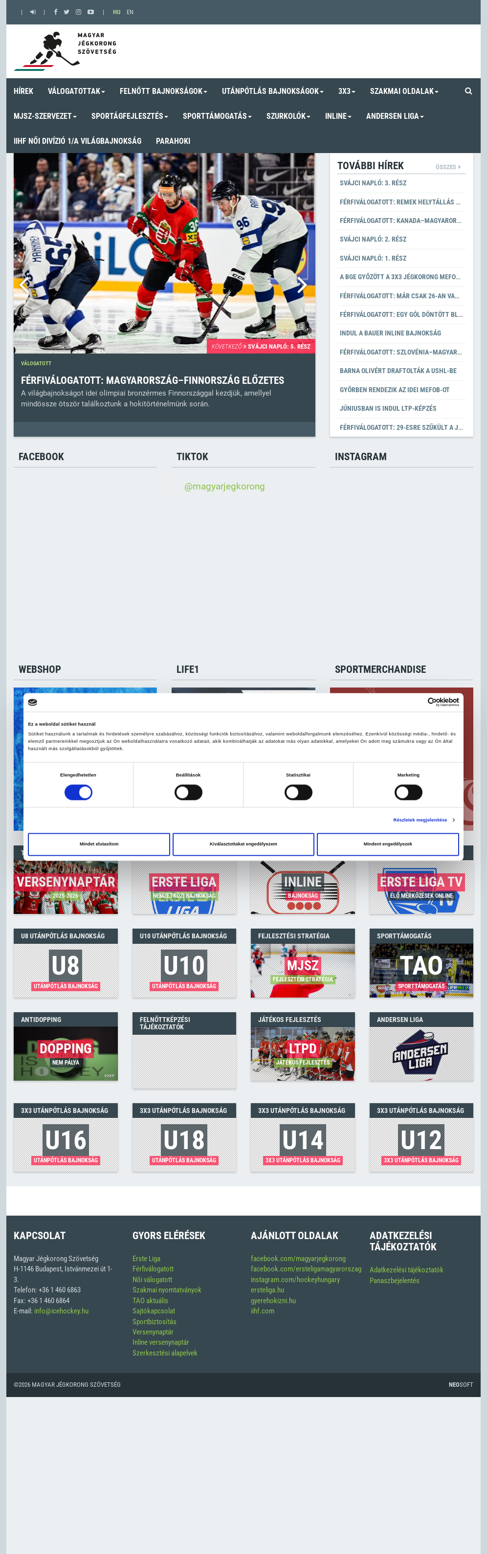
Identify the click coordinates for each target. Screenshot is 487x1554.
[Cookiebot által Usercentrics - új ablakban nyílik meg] (416, 702)
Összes (446, 167)
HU (116, 12)
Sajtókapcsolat (154, 1311)
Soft (461, 1384)
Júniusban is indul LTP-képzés (388, 408)
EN (130, 12)
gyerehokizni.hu (273, 1300)
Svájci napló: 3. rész (373, 183)
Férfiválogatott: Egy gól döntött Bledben (408, 314)
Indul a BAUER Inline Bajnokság (390, 333)
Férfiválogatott (153, 1269)
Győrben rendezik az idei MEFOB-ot (395, 390)
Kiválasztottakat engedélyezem (243, 844)
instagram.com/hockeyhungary (295, 1279)
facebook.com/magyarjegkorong (298, 1258)
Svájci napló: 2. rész (373, 239)
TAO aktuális (150, 1300)
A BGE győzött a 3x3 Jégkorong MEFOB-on (405, 277)
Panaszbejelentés (395, 1280)
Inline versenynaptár (161, 1342)
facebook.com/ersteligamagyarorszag (306, 1269)
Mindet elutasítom (99, 844)
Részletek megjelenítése (420, 820)
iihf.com (262, 1311)
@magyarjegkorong (224, 486)
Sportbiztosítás (155, 1321)
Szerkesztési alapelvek (165, 1353)
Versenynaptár (153, 1332)
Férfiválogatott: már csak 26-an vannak (405, 296)
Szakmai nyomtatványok (167, 1290)
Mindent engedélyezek (388, 844)
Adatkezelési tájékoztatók (406, 1269)
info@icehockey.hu (61, 1311)
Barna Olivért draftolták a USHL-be (398, 371)
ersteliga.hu (267, 1290)
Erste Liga (146, 1258)
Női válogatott (152, 1279)
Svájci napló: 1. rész (373, 258)
